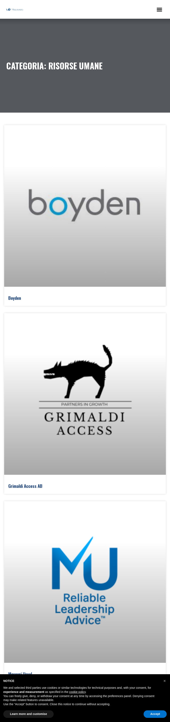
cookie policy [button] (77, 692)
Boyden (14, 298)
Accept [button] (155, 714)
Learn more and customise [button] (28, 714)
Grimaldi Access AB (25, 486)
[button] (159, 9)
